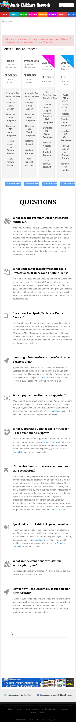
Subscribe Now (14, 184)
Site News (20, 709)
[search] (37, 633)
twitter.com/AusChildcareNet (19, 695)
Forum (61, 14)
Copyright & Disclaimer (49, 709)
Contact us (18, 547)
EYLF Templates (51, 411)
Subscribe (33, 713)
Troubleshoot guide (36, 540)
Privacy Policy (63, 709)
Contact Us (18, 452)
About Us (11, 709)
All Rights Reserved (53, 720)
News (14, 14)
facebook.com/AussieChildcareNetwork (56, 695)
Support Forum (50, 442)
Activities (33, 14)
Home (5, 14)
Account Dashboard (47, 377)
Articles (23, 14)
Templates (52, 14)
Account (71, 14)
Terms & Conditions (32, 709)
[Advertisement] (38, 28)
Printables (43, 14)
